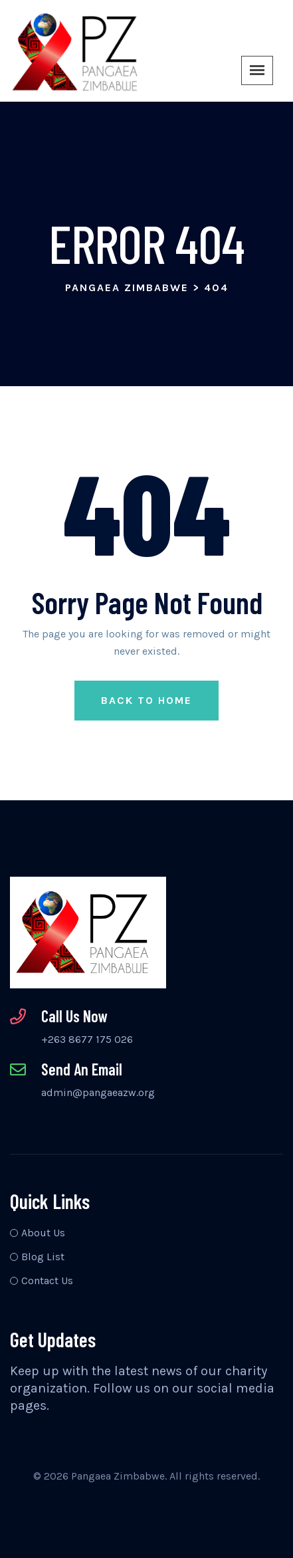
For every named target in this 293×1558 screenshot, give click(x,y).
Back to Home (146, 700)
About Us (43, 1232)
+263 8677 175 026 (87, 1039)
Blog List (42, 1256)
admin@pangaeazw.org (98, 1092)
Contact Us (47, 1280)
